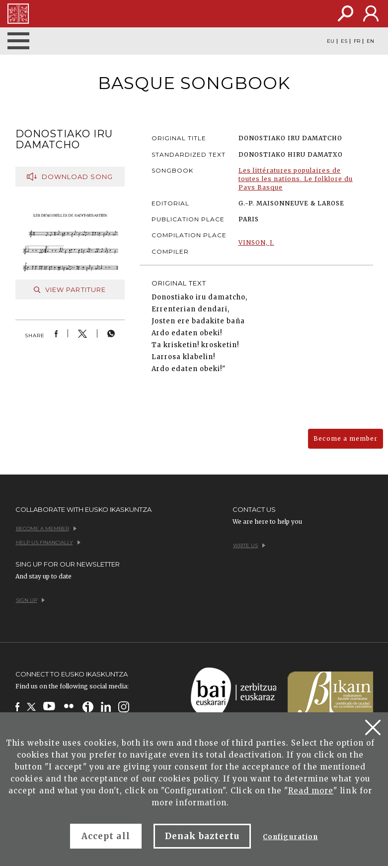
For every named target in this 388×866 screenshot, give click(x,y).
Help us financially (48, 542)
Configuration (290, 837)
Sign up (30, 600)
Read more (310, 790)
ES (344, 41)
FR (357, 41)
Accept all (105, 836)
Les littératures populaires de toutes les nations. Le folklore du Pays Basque (295, 179)
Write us (249, 545)
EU (330, 41)
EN (370, 41)
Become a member (345, 438)
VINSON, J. (256, 242)
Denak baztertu (202, 836)
